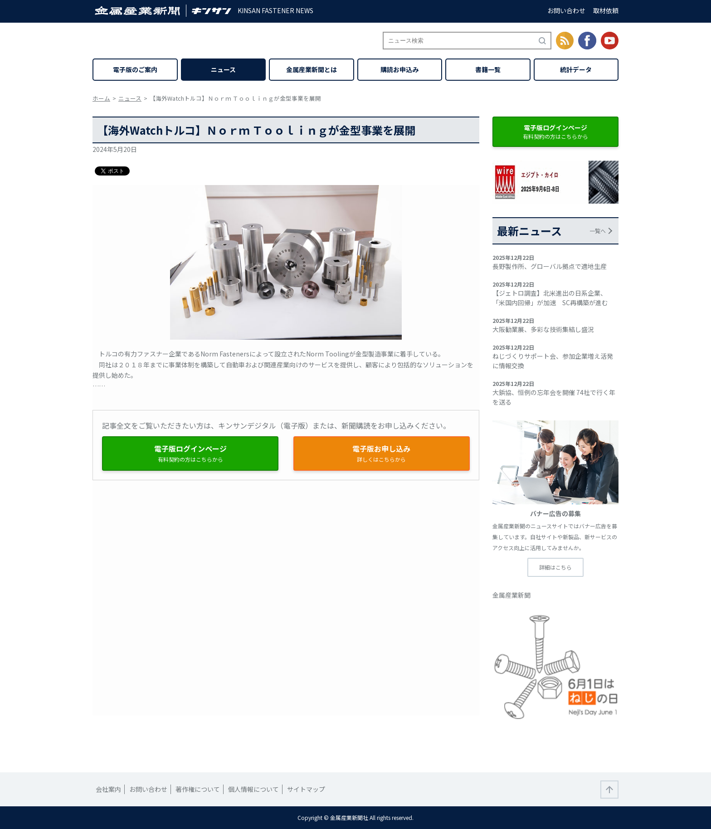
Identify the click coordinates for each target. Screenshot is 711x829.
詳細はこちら (555, 567)
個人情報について (253, 789)
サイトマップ (306, 789)
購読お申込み (399, 69)
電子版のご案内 (135, 69)
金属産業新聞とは (311, 69)
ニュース (223, 69)
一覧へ (597, 230)
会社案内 (108, 789)
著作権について (197, 789)
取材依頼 (605, 10)
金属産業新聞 (511, 595)
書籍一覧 (488, 69)
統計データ (576, 69)
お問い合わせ (566, 10)
